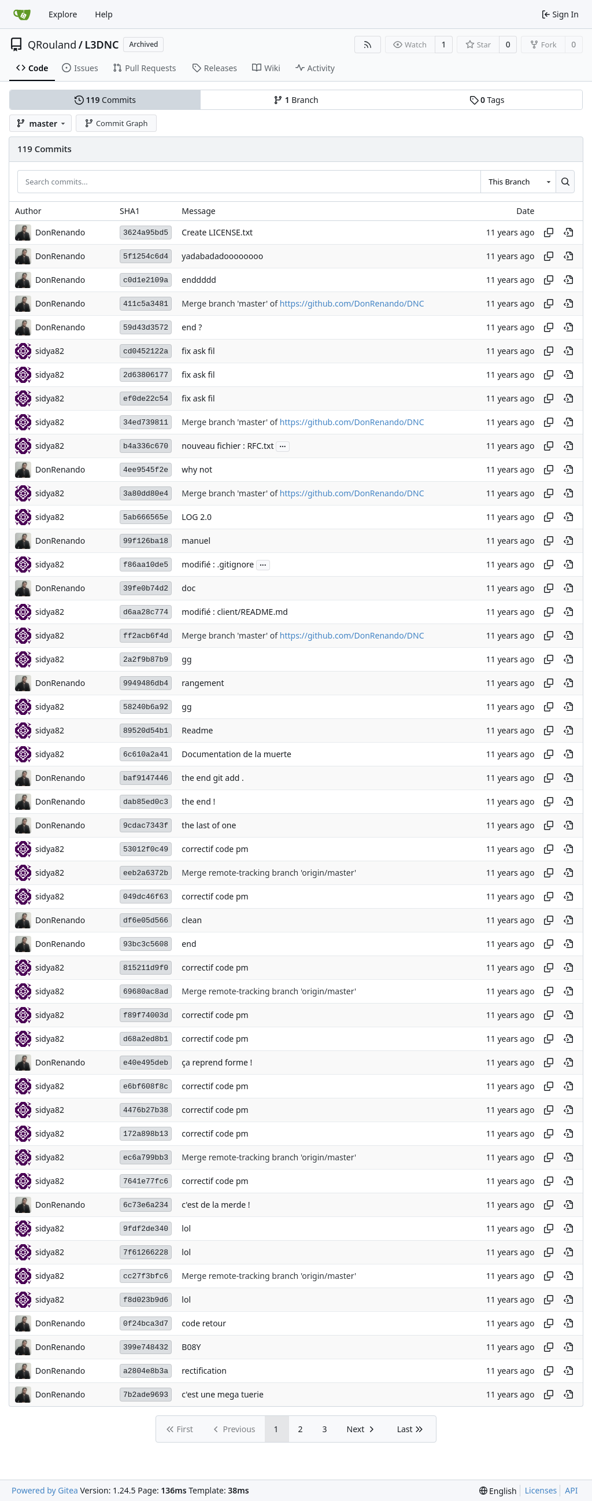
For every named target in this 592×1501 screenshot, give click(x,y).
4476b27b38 (145, 1110)
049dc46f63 (145, 897)
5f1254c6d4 (145, 256)
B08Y (191, 1347)
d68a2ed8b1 (145, 1039)
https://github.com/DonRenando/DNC (352, 303)
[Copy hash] (548, 232)
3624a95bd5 (145, 232)
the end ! (198, 801)
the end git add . (212, 778)
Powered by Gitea (45, 1490)
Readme (197, 730)
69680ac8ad (145, 991)
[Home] (22, 14)
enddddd (199, 280)
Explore (63, 14)
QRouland (52, 44)
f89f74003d (145, 1015)
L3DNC (101, 44)
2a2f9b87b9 (145, 659)
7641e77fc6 (145, 1181)
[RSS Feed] (367, 44)
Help (104, 14)
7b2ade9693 (145, 1395)
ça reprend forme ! (217, 1062)
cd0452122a (145, 351)
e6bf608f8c (145, 1086)
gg (186, 659)
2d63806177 (145, 375)
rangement (203, 683)
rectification (204, 1371)
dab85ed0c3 (145, 802)
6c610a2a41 (145, 754)
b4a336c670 (145, 446)
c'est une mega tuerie (222, 1394)
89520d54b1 (145, 730)
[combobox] (518, 181)
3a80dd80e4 (145, 493)
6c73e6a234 (145, 1205)
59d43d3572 (145, 327)
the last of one (209, 825)
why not (197, 469)
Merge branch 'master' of (230, 303)
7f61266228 (145, 1252)
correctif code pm (215, 849)
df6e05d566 (145, 920)
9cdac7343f (145, 825)
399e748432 (145, 1347)
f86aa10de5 (145, 564)
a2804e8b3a (145, 1371)
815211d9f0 (145, 968)
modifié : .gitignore (218, 564)
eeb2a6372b (145, 873)
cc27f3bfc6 (145, 1276)
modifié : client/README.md (234, 612)
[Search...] (565, 181)
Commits (105, 99)
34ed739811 (145, 422)
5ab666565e (145, 517)
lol (186, 1228)
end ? (192, 327)
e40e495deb (145, 1063)
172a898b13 (145, 1134)
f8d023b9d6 (145, 1300)
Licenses (541, 1490)
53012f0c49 (145, 849)
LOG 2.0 (197, 517)
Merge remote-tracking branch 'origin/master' (269, 873)
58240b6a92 (145, 707)
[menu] (498, 1490)
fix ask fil (198, 351)
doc (188, 588)
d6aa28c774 (145, 612)
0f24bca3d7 (145, 1323)
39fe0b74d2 (145, 588)
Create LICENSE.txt (217, 232)
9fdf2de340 (145, 1229)
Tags (487, 99)
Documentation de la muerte (236, 754)
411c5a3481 (145, 304)
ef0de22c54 (145, 398)
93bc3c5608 (145, 944)
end (189, 944)
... (282, 445)
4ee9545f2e (145, 470)
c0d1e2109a (145, 280)
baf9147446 (145, 778)
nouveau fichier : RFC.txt (227, 446)
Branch (296, 99)
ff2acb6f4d (145, 636)
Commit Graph (115, 123)
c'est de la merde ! (216, 1205)
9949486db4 (145, 683)
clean (192, 920)
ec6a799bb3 (145, 1157)
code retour (204, 1323)
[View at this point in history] (568, 232)
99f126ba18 (145, 541)
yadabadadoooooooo (222, 256)
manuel (196, 541)
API (571, 1490)
